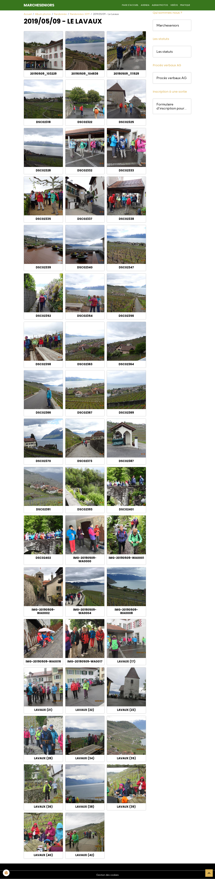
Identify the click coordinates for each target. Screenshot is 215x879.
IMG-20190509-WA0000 (84, 559)
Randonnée (60, 14)
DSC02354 (85, 316)
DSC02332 (84, 170)
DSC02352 (43, 316)
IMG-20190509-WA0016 (43, 661)
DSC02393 (84, 509)
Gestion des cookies (107, 874)
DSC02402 (43, 558)
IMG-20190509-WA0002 (43, 611)
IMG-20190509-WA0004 (84, 611)
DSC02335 (43, 219)
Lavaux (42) (84, 855)
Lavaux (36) (43, 807)
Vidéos (174, 5)
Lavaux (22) (85, 710)
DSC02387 (126, 461)
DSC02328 (43, 170)
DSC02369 (126, 413)
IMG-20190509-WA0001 (126, 558)
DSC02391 (43, 509)
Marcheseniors (167, 25)
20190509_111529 (126, 74)
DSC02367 (84, 413)
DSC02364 (126, 364)
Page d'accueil (130, 5)
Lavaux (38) (84, 807)
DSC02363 (84, 364)
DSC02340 (85, 267)
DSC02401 (126, 509)
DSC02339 (43, 267)
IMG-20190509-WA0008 (126, 611)
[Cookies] (6, 872)
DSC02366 (43, 413)
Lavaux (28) (43, 758)
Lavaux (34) (84, 758)
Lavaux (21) (43, 710)
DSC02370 (43, 461)
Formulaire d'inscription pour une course (170, 106)
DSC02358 (43, 364)
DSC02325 (126, 122)
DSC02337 (84, 219)
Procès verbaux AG (171, 78)
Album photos (160, 5)
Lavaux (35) (126, 758)
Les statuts (164, 52)
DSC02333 (126, 170)
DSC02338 (126, 219)
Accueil (28, 14)
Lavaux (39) (126, 807)
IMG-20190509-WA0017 (84, 661)
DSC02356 (126, 316)
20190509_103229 (43, 74)
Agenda (145, 5)
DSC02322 (84, 122)
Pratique (185, 5)
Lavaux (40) (43, 855)
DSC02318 (43, 122)
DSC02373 (84, 461)
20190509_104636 (84, 74)
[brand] (39, 5)
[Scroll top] (209, 873)
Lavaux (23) (126, 710)
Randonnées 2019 (80, 14)
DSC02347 (126, 267)
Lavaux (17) (126, 661)
